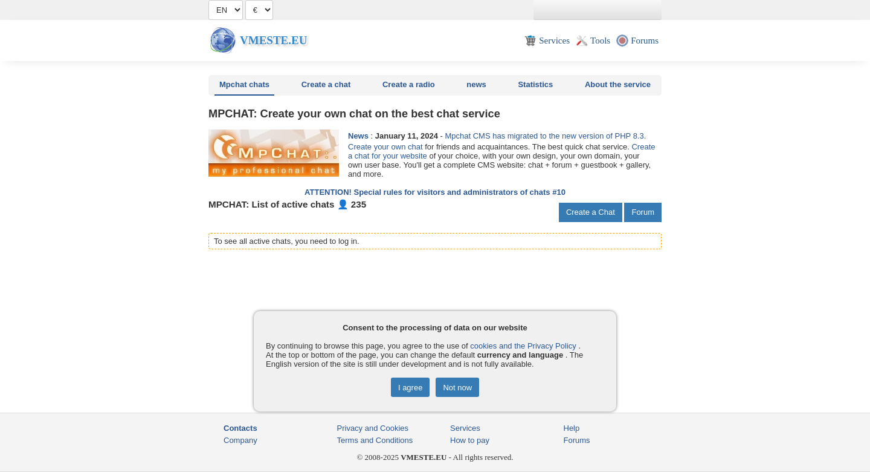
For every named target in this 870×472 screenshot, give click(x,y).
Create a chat (326, 84)
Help (572, 428)
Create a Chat (590, 212)
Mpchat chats (244, 84)
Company (240, 440)
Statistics (535, 84)
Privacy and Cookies (373, 428)
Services (465, 428)
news (476, 84)
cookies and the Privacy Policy (523, 345)
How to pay (469, 440)
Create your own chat (385, 146)
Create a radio (408, 84)
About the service (618, 84)
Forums (577, 440)
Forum (642, 212)
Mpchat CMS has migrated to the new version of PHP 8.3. (545, 135)
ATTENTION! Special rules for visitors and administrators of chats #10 (435, 192)
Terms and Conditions (375, 440)
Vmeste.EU (273, 40)
